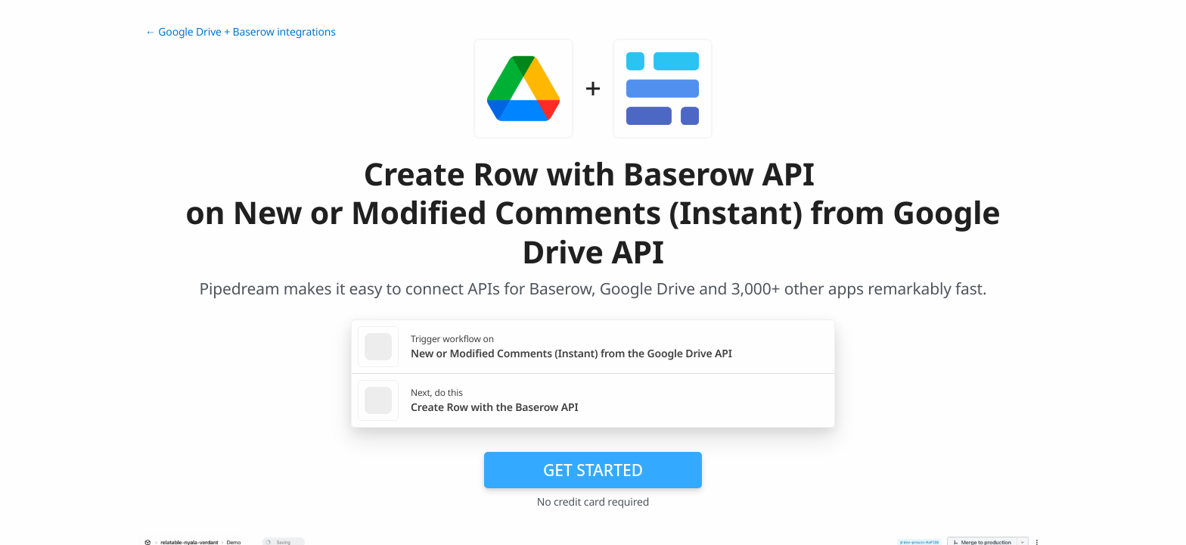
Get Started (593, 470)
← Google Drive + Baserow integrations (240, 32)
